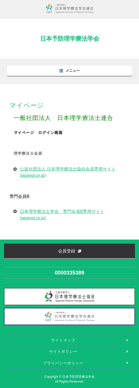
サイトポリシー (63, 351)
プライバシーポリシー (63, 363)
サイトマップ (63, 340)
